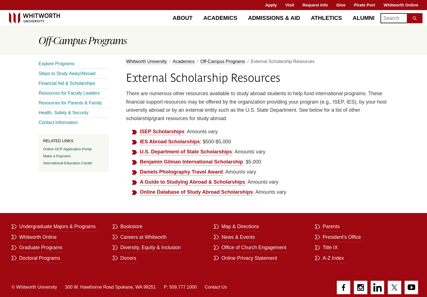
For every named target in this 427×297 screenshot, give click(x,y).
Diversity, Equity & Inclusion (150, 247)
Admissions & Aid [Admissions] (274, 18)
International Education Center (67, 163)
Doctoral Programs (39, 258)
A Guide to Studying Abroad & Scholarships (192, 182)
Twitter (394, 287)
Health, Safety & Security (64, 112)
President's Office (341, 237)
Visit (289, 5)
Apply (271, 5)
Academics (220, 18)
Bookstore (131, 226)
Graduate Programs (40, 247)
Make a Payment (57, 156)
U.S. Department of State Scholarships (186, 152)
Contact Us (216, 287)
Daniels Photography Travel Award (181, 172)
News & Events (238, 237)
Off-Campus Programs (222, 61)
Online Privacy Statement (249, 258)
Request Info (315, 5)
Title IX (330, 247)
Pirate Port (364, 5)
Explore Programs (57, 63)
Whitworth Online (401, 5)
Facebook (343, 287)
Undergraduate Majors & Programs (57, 226)
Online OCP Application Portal (67, 149)
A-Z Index (333, 258)
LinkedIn (377, 287)
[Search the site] (415, 18)
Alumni (364, 18)
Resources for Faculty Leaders (69, 93)
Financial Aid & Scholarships (67, 83)
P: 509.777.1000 (180, 287)
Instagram (360, 287)
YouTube (411, 287)
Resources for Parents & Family (70, 102)
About (182, 18)
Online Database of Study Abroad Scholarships (196, 192)
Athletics (326, 18)
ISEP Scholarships (162, 131)
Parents (331, 226)
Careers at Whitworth (143, 237)
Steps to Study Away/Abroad (67, 73)
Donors (128, 258)
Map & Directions (240, 226)
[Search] (401, 18)
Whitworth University (146, 61)
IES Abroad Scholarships (170, 141)
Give (340, 5)
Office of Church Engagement (253, 247)
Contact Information (58, 122)
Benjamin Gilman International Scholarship (191, 162)
